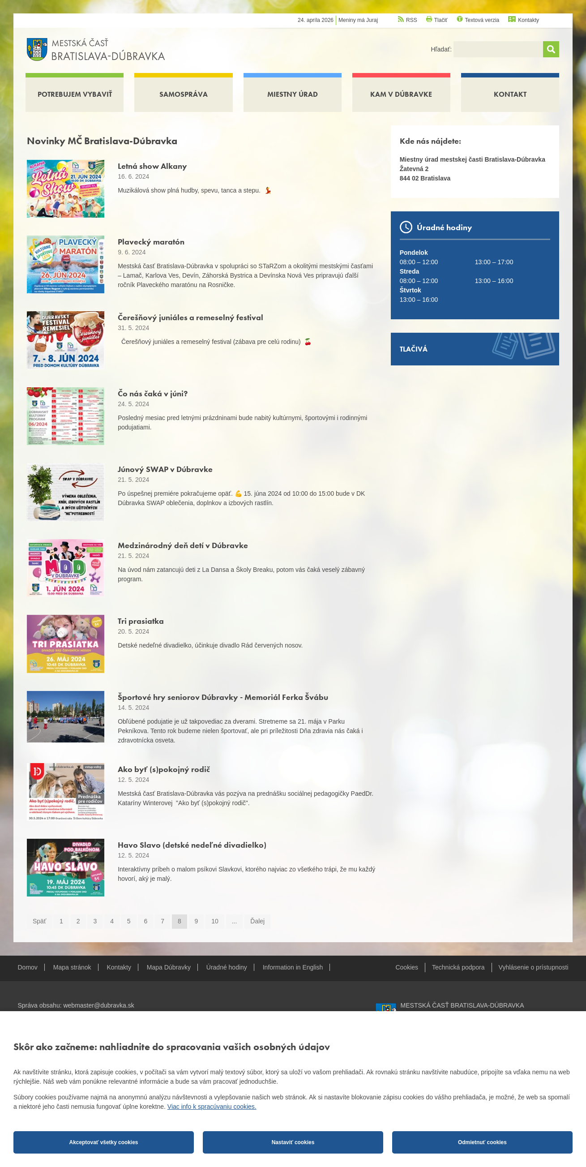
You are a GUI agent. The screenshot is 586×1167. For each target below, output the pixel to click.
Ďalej (257, 921)
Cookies (406, 967)
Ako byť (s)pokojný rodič (164, 769)
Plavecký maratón (151, 241)
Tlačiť (441, 20)
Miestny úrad (292, 94)
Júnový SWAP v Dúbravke (165, 469)
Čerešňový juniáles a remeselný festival (190, 317)
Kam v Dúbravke (401, 94)
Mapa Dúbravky (169, 967)
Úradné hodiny (226, 967)
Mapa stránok (72, 967)
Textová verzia (482, 20)
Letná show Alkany (152, 166)
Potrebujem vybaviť (75, 94)
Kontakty (528, 20)
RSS (411, 20)
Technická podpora (458, 967)
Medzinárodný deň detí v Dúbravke (183, 545)
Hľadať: (442, 49)
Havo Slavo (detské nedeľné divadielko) (192, 845)
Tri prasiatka (141, 621)
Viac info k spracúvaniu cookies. (212, 1106)
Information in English (293, 967)
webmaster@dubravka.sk (98, 1005)
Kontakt (510, 94)
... (234, 921)
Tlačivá (414, 349)
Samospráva (183, 94)
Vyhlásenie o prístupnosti (534, 967)
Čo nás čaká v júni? (153, 393)
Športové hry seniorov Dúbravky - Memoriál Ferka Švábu (223, 697)
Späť (39, 921)
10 (214, 921)
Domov (28, 967)
